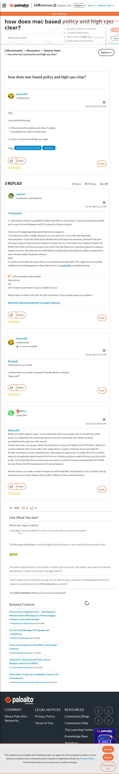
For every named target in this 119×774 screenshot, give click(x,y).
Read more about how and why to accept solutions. (34, 302)
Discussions (33, 50)
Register (79, 5)
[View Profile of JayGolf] (20, 194)
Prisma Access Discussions (22, 623)
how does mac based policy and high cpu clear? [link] (32, 54)
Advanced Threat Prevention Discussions (29, 682)
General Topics (52, 50)
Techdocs (71, 743)
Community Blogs (77, 716)
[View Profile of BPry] (23, 411)
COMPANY (13, 709)
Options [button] (105, 52)
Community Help (76, 723)
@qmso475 (16, 213)
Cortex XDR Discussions (21, 667)
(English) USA (62, 5)
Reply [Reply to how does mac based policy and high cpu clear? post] (102, 163)
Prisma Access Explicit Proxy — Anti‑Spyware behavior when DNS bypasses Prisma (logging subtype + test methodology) (32, 615)
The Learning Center (79, 729)
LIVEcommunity (14, 50)
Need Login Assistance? (100, 43)
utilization (49, 147)
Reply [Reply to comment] (102, 317)
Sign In (91, 5)
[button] (108, 749)
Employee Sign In (105, 5)
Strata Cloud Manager (20, 638)
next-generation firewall (28, 147)
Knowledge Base (76, 736)
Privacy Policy (87, 758)
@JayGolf (13, 361)
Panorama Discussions (21, 653)
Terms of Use (44, 723)
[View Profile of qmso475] (21, 94)
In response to (28, 346)
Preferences (108, 767)
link (24, 231)
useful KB (65, 265)
